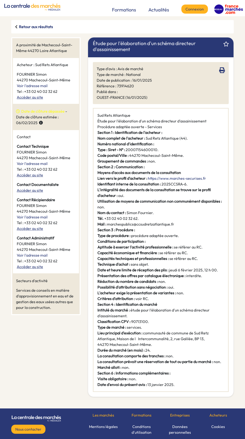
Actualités (158, 10)
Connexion (194, 9)
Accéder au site (30, 97)
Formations (124, 10)
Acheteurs (218, 415)
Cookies (218, 426)
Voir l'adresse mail (32, 85)
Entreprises (180, 415)
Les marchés (103, 415)
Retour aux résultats (36, 26)
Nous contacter (28, 429)
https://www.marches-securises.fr (177, 178)
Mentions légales (103, 426)
